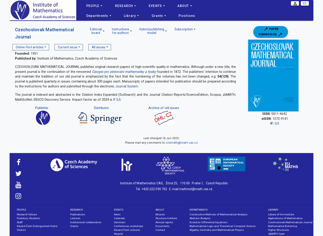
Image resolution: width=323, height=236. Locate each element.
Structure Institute (166, 218)
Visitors (21, 230)
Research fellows (27, 214)
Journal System (126, 86)
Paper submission (270, 32)
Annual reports (164, 222)
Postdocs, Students (28, 218)
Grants (74, 226)
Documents (162, 226)
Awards (118, 233)
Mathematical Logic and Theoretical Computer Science (222, 226)
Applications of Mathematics (285, 218)
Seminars (119, 222)
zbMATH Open (276, 233)
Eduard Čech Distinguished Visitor (37, 226)
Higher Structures (278, 230)
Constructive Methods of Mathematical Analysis (218, 214)
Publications (77, 214)
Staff (20, 222)
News (117, 214)
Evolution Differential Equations (208, 222)
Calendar (119, 218)
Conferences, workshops (128, 226)
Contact (160, 230)
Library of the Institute (281, 214)
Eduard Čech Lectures (127, 230)
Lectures (75, 218)
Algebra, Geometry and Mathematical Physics (217, 230)
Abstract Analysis (200, 218)
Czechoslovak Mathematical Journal (290, 222)
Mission (160, 214)
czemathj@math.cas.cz (182, 142)
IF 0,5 (117, 100)
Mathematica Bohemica (282, 226)
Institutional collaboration (85, 222)
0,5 (274, 123)
